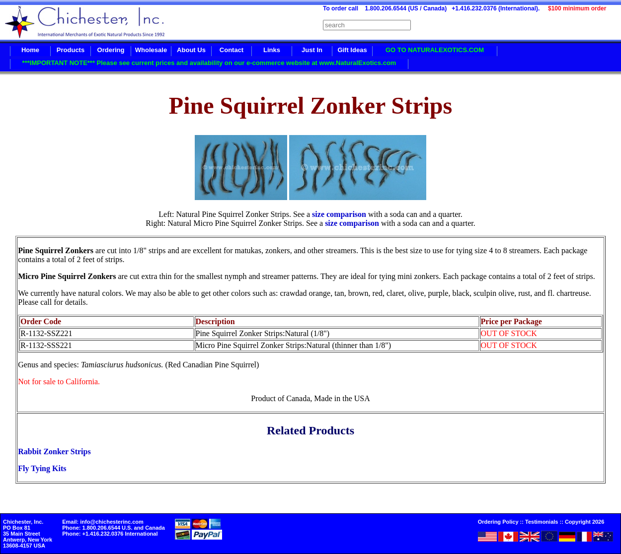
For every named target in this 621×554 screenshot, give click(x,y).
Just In (312, 50)
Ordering (111, 50)
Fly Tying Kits (42, 468)
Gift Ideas (352, 50)
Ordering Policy (498, 522)
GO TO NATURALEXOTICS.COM (435, 50)
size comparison (340, 214)
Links (271, 50)
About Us (191, 50)
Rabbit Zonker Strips (54, 451)
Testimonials (541, 522)
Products (70, 50)
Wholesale (151, 50)
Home (30, 50)
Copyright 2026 (584, 522)
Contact (231, 50)
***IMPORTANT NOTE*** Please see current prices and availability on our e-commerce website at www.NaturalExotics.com (209, 63)
